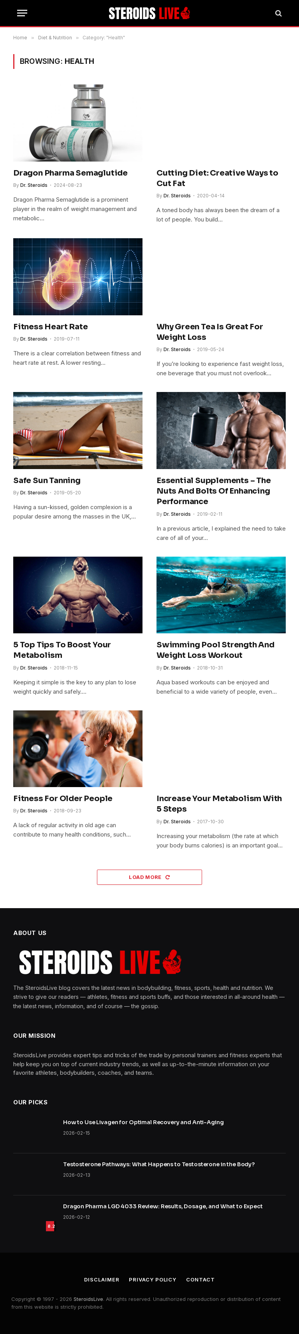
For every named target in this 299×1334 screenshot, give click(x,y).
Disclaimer (101, 1279)
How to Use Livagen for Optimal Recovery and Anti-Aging (143, 1122)
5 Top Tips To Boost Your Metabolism (62, 650)
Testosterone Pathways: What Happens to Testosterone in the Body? (159, 1164)
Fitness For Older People (63, 798)
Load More (149, 877)
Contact (200, 1279)
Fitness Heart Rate (50, 327)
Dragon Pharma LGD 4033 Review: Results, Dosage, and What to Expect (163, 1206)
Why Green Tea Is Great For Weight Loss (210, 332)
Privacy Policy (152, 1279)
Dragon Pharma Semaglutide (70, 173)
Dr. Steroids (33, 185)
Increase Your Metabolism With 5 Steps (219, 804)
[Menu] (22, 13)
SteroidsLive (88, 1299)
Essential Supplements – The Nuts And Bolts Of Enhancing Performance (214, 491)
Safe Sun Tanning (47, 480)
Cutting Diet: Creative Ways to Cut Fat (217, 178)
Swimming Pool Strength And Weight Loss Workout (215, 650)
